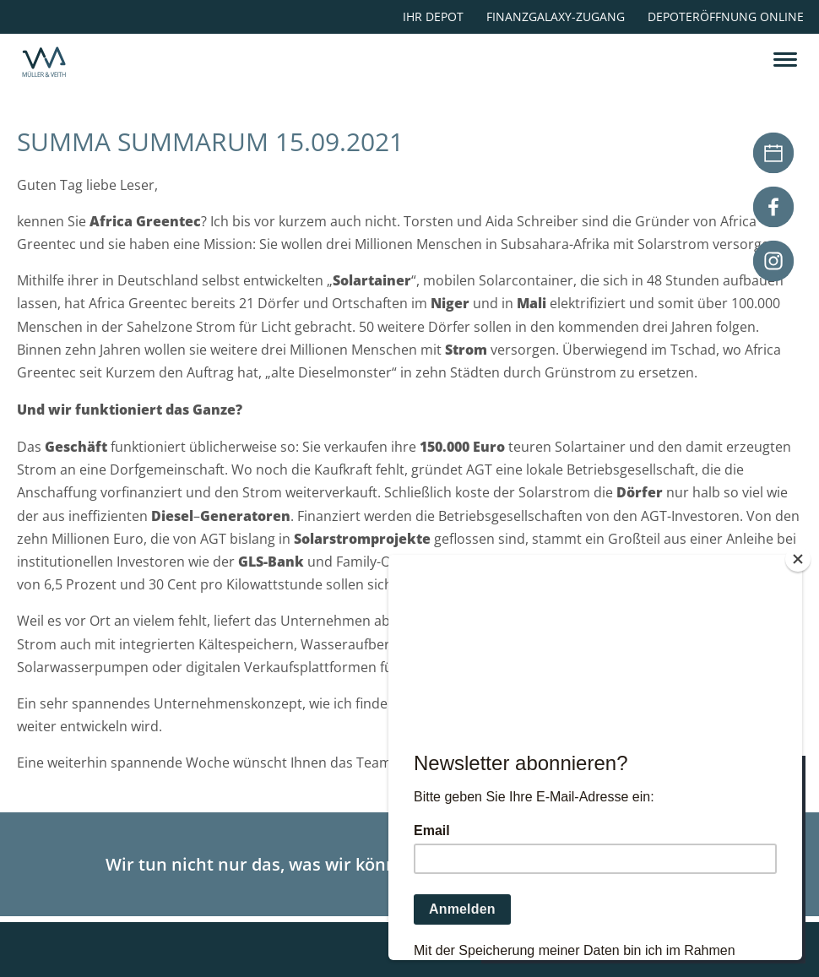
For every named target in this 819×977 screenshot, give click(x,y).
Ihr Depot (433, 16)
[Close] (798, 559)
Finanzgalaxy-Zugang (555, 16)
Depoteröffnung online (726, 16)
